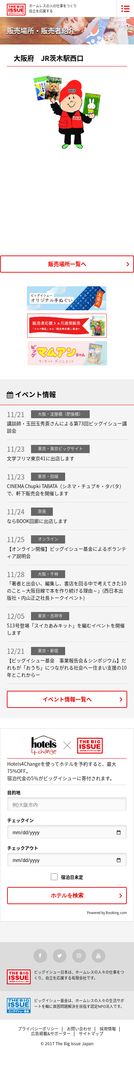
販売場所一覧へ (67, 264)
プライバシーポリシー (38, 1029)
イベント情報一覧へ (67, 699)
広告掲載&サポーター (51, 1034)
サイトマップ (91, 1034)
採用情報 (108, 1029)
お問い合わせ (79, 1029)
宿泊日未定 (67, 877)
